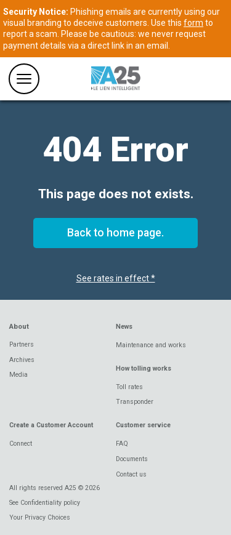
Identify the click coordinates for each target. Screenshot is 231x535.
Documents (132, 459)
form (193, 23)
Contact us (131, 474)
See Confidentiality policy (44, 503)
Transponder (134, 402)
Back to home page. (115, 233)
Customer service (143, 425)
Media (18, 375)
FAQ (122, 444)
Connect (20, 444)
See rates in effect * (115, 278)
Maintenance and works (151, 345)
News (124, 327)
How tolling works (143, 368)
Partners (21, 344)
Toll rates (129, 387)
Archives (21, 360)
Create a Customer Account (51, 425)
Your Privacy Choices (39, 517)
